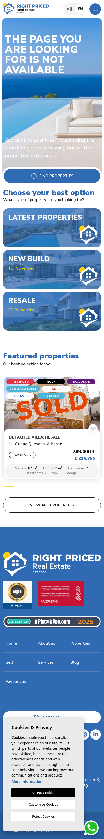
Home (11, 643)
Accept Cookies (43, 792)
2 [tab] (19, 486)
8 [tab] (84, 486)
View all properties (52, 505)
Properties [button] (80, 643)
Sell (9, 662)
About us (46, 643)
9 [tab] (95, 486)
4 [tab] (41, 486)
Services (46, 662)
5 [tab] (52, 486)
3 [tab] (30, 486)
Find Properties (52, 176)
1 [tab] (8, 486)
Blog (74, 662)
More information (26, 781)
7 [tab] (73, 486)
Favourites (16, 681)
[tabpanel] (52, 429)
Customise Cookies (43, 804)
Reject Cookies (43, 816)
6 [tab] (62, 486)
